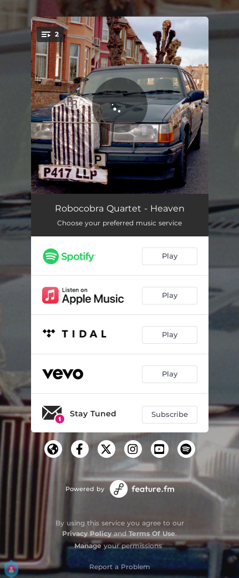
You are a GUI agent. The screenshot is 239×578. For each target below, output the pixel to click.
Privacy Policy (86, 533)
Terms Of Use (152, 533)
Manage (87, 545)
